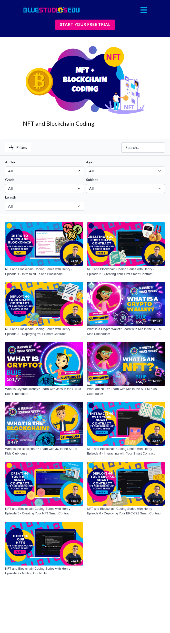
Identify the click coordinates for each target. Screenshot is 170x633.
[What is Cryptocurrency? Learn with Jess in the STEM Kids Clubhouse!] (44, 391)
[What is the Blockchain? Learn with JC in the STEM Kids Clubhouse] (44, 451)
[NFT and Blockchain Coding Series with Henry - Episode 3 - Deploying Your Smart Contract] (44, 331)
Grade (10, 180)
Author (10, 162)
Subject (92, 180)
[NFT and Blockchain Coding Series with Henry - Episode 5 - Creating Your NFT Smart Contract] (44, 511)
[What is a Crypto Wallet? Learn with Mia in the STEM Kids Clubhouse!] (126, 331)
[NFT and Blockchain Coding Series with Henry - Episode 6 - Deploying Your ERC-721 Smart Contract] (126, 511)
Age (89, 162)
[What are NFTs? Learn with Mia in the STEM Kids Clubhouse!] (126, 391)
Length (10, 197)
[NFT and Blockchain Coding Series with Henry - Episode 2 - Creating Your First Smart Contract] (126, 271)
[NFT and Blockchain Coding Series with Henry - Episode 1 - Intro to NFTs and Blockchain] (44, 271)
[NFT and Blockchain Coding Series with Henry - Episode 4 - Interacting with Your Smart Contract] (126, 451)
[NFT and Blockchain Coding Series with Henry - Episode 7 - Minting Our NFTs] (44, 571)
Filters (18, 147)
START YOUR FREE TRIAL (85, 24)
